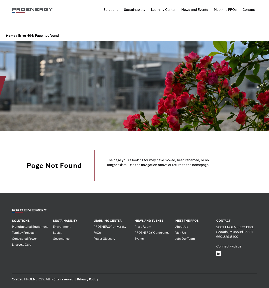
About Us (181, 227)
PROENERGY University (110, 227)
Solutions (21, 221)
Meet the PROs (187, 221)
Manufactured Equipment (30, 227)
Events (139, 239)
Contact (223, 221)
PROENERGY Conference (152, 233)
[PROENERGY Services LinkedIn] (218, 253)
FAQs (97, 233)
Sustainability (65, 221)
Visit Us (180, 233)
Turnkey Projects (23, 233)
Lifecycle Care (21, 245)
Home (10, 36)
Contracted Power (24, 239)
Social (57, 233)
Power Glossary (104, 239)
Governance (61, 239)
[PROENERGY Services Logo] (32, 10)
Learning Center (108, 221)
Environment (62, 227)
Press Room (143, 227)
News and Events (149, 221)
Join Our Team (185, 239)
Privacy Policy (87, 279)
